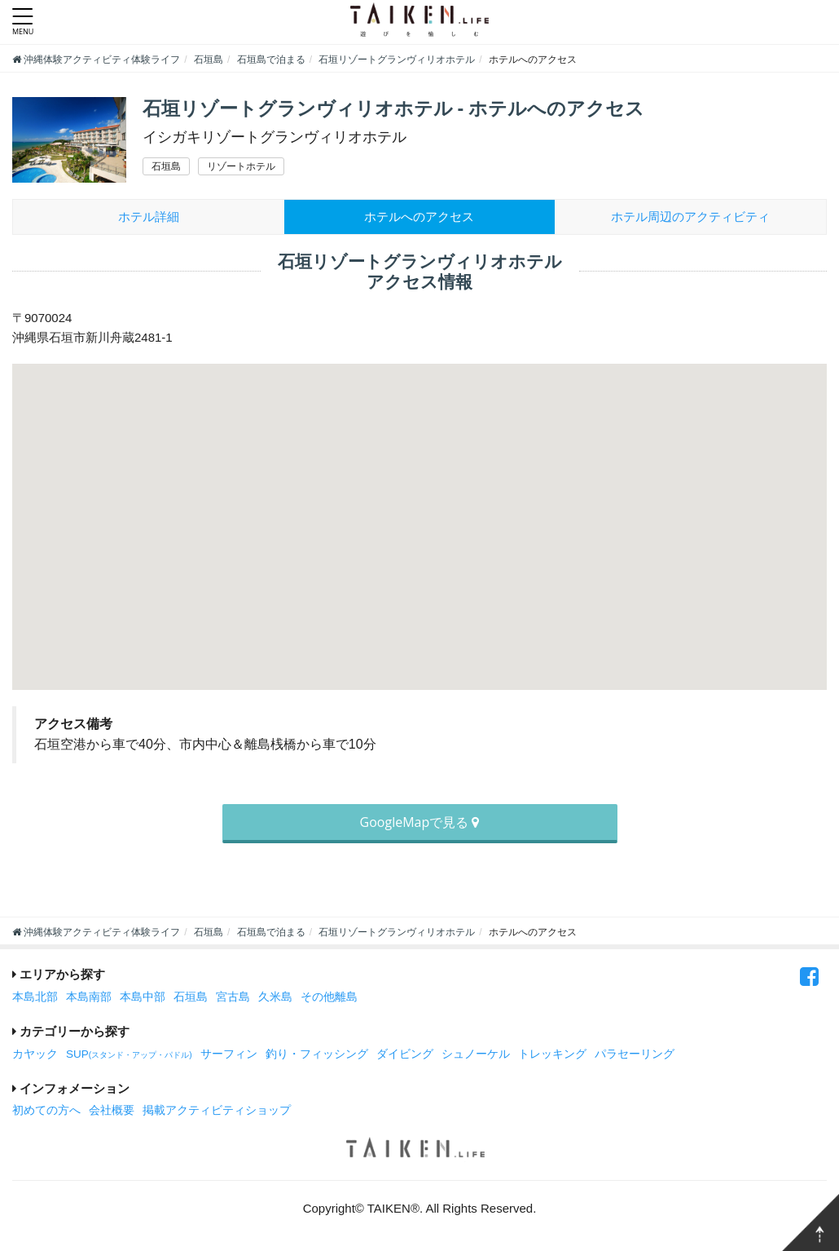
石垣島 (191, 997)
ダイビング (404, 1054)
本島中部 (142, 997)
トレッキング (552, 1054)
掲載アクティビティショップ (217, 1110)
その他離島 (329, 997)
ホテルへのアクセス (419, 216)
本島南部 (89, 997)
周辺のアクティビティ (690, 216)
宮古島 (233, 997)
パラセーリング (634, 1054)
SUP (129, 1054)
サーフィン (228, 1054)
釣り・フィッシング (317, 1054)
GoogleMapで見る (420, 822)
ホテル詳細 (148, 216)
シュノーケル (475, 1054)
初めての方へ (46, 1110)
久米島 (275, 997)
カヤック (35, 1054)
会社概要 (111, 1110)
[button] (419, 512)
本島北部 (35, 997)
